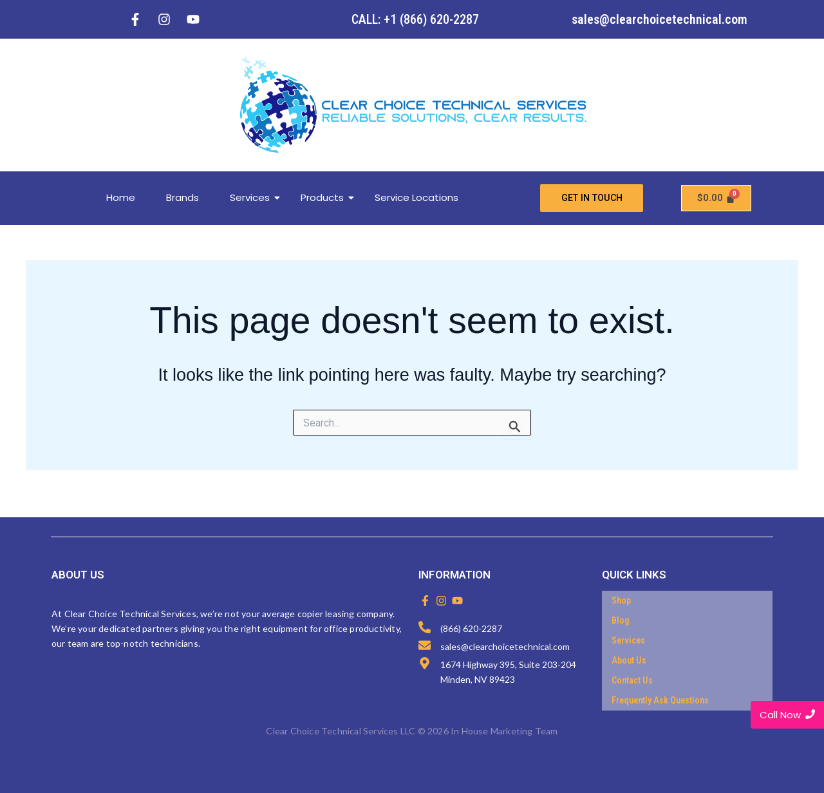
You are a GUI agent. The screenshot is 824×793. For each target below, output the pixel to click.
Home (120, 198)
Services (254, 198)
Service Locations (416, 198)
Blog (621, 621)
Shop (621, 601)
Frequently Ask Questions (660, 701)
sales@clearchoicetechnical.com (659, 19)
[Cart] (716, 199)
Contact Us (632, 681)
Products (327, 198)
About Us (629, 661)
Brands (182, 198)
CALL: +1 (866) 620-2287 (415, 19)
